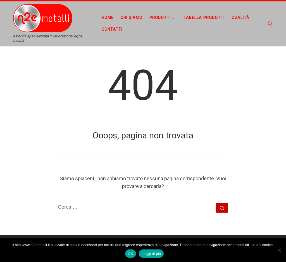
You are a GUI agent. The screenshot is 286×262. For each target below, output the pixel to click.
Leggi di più (151, 254)
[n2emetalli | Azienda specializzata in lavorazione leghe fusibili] (48, 17)
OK (130, 254)
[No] (279, 250)
